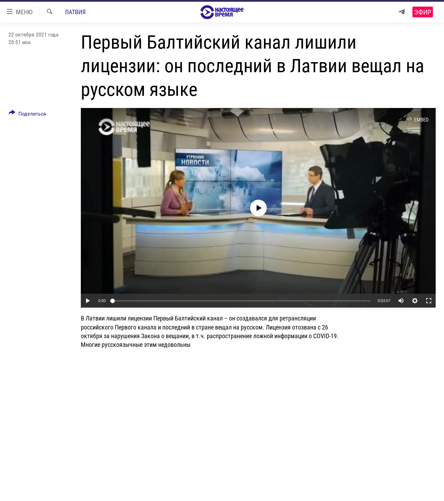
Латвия (75, 12)
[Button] (27, 115)
